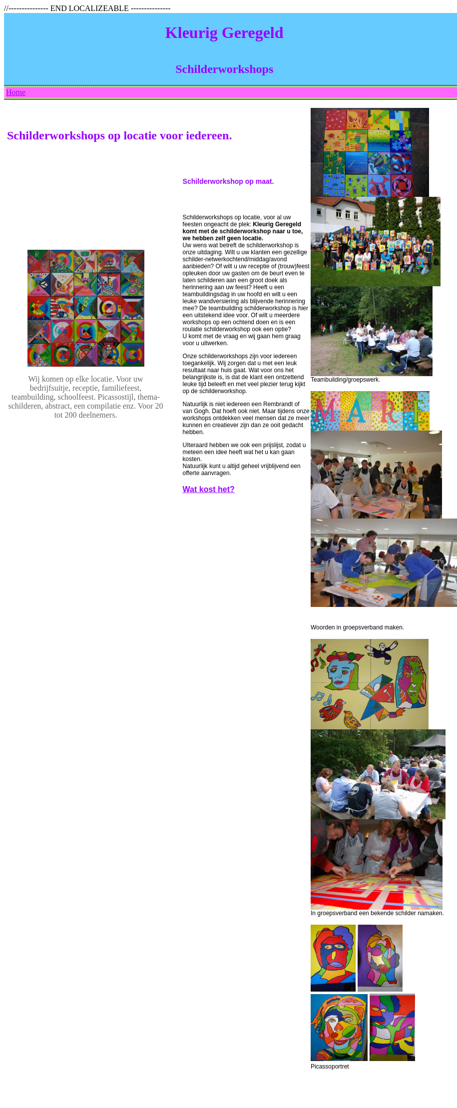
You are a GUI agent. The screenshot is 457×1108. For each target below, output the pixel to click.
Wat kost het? (209, 489)
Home (15, 92)
